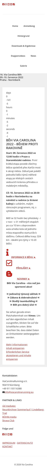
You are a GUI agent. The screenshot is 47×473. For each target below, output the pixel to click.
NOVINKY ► (23, 278)
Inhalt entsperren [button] (15, 348)
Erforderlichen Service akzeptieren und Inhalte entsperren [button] (18, 355)
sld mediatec (9, 405)
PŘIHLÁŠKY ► (23, 267)
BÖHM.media (9, 416)
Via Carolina (23, 16)
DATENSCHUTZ (25, 442)
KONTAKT (7, 446)
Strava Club (8, 420)
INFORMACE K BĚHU (22, 257)
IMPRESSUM (8, 442)
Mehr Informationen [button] (16, 344)
